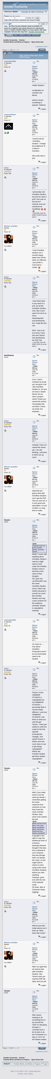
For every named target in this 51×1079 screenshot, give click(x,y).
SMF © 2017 (24, 1071)
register (17, 16)
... (16, 50)
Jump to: (7, 1064)
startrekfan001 (10, 61)
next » (46, 46)
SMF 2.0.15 (14, 1071)
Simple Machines (34, 1071)
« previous (39, 46)
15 (18, 50)
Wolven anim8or (11, 226)
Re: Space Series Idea (35, 65)
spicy (6, 168)
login (11, 16)
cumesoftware (10, 114)
